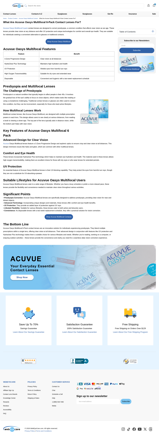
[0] (154, 6)
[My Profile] (149, 6)
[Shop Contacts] (79, 267)
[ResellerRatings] (130, 361)
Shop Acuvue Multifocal (130, 69)
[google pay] (80, 388)
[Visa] (87, 384)
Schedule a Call (57, 394)
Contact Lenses (9, 14)
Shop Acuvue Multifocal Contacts (58, 217)
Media (54, 406)
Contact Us (55, 386)
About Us (6, 386)
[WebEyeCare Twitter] (145, 429)
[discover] (99, 384)
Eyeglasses (62, 14)
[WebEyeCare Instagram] (123, 429)
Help (53, 398)
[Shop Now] (130, 69)
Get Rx (110, 14)
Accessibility (7, 409)
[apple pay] (122, 384)
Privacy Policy (32, 386)
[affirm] (97, 388)
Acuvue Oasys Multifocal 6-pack (15, 28)
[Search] (25, 5)
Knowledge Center (9, 398)
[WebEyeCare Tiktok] (129, 429)
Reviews (6, 406)
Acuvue (6, 143)
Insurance (133, 14)
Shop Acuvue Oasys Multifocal (58, 41)
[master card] (93, 384)
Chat (53, 390)
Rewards (6, 402)
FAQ (4, 413)
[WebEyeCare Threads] (151, 429)
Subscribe (137, 50)
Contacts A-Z (36, 14)
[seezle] (88, 388)
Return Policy (32, 394)
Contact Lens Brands (10, 394)
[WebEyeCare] (11, 429)
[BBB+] (79, 361)
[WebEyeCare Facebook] (134, 429)
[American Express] (106, 384)
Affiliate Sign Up (8, 390)
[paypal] (114, 384)
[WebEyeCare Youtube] (140, 429)
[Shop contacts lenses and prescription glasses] (10, 6)
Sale (154, 14)
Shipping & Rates (33, 398)
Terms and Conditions (44, 431)
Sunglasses (87, 14)
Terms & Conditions (34, 390)
